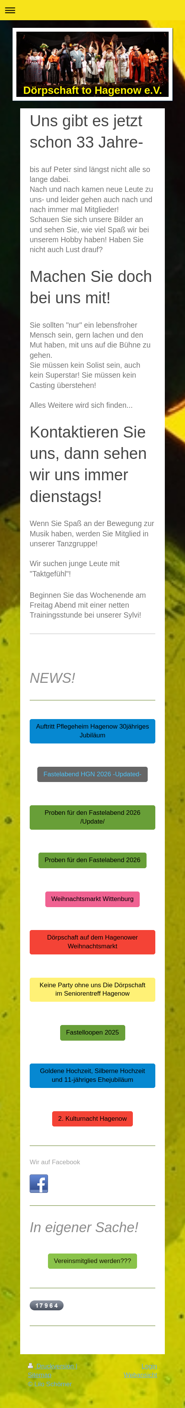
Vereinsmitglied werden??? (92, 1261)
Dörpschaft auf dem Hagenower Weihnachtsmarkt (92, 942)
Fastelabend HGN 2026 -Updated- (92, 774)
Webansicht (140, 1375)
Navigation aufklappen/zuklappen (92, 10)
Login (149, 1366)
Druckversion (52, 1366)
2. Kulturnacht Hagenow (92, 1118)
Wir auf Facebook (55, 1162)
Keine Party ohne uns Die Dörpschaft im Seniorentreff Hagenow (92, 990)
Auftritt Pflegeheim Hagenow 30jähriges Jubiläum (92, 731)
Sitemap (39, 1375)
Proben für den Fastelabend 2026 (92, 860)
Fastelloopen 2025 (92, 1032)
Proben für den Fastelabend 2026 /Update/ (92, 817)
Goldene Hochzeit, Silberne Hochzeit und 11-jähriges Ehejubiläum (92, 1075)
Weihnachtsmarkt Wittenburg (92, 899)
